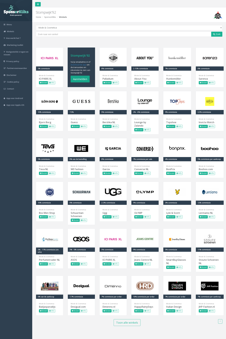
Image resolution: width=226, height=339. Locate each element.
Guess (74, 122)
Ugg (105, 213)
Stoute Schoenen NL (209, 261)
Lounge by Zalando (140, 124)
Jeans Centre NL (143, 259)
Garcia (106, 169)
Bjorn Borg (45, 122)
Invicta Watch (206, 122)
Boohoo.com (206, 169)
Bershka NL (109, 122)
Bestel (43, 82)
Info (51, 82)
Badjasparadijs (47, 306)
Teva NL (43, 169)
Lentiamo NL (206, 213)
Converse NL (141, 169)
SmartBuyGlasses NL (176, 261)
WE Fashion (77, 169)
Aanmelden (80, 79)
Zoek (216, 34)
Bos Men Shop (47, 213)
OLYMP (138, 213)
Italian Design (174, 306)
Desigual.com (78, 306)
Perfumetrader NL (49, 259)
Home (38, 17)
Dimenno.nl (109, 306)
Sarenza (203, 78)
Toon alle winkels (127, 322)
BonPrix (170, 169)
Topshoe (171, 122)
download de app (78, 64)
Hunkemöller (173, 78)
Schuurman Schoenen (77, 214)
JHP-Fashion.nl (207, 306)
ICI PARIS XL (45, 78)
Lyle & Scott (173, 213)
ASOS (74, 259)
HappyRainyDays (143, 306)
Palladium (108, 78)
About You (140, 78)
